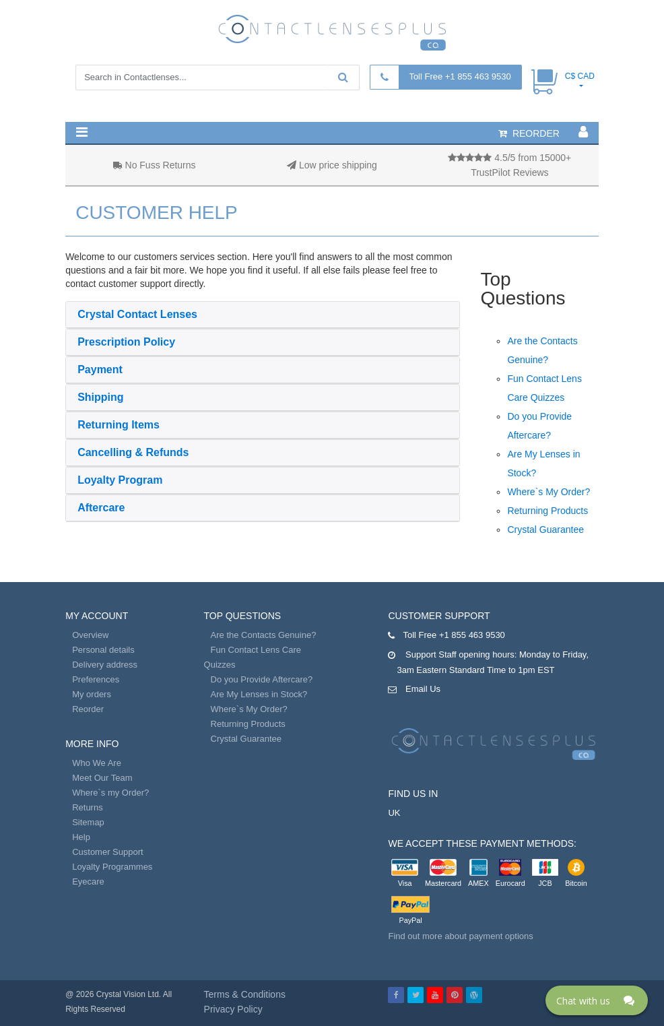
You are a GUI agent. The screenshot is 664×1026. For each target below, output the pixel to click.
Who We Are (96, 763)
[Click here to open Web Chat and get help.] (596, 1000)
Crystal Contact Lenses (137, 314)
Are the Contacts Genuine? (264, 635)
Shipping (100, 397)
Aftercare (101, 507)
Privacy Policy (233, 1009)
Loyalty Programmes (112, 867)
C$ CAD (580, 76)
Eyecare (88, 881)
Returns (87, 807)
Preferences (95, 679)
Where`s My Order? (548, 491)
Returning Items (118, 424)
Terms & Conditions (245, 994)
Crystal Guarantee (545, 529)
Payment (100, 369)
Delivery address (104, 665)
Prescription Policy (126, 342)
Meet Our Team (102, 778)
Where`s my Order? (110, 793)
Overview (90, 635)
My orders (91, 694)
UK (394, 813)
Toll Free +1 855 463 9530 (459, 76)
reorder (529, 133)
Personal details (103, 650)
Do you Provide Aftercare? (262, 679)
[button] (82, 132)
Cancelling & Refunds (133, 452)
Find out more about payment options (460, 936)
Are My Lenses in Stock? (259, 694)
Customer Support (107, 852)
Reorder (88, 709)
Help (81, 837)
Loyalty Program (119, 480)
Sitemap (88, 822)
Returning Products (547, 510)
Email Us (422, 689)
